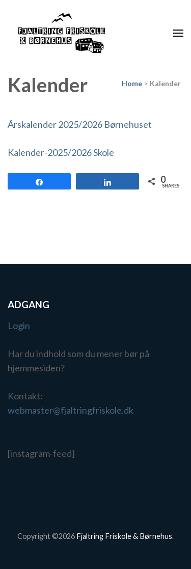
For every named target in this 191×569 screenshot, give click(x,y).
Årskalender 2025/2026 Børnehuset (80, 124)
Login (19, 325)
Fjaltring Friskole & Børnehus (124, 536)
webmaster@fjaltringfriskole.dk (70, 410)
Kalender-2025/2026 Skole (61, 152)
